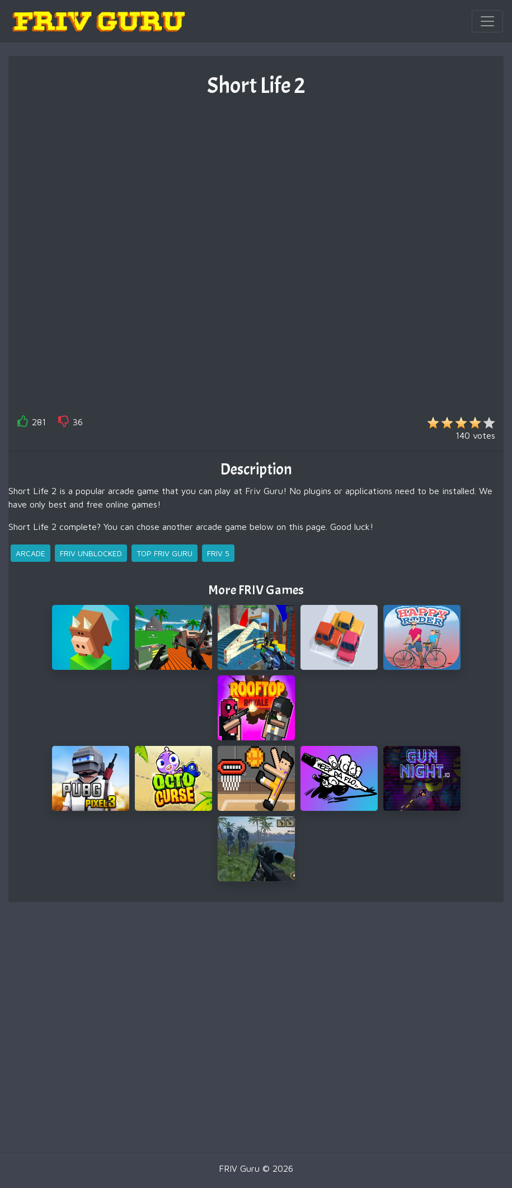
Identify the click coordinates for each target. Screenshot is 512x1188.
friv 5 (218, 553)
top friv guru (164, 553)
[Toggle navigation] (487, 21)
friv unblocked (91, 553)
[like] (23, 423)
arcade (30, 553)
